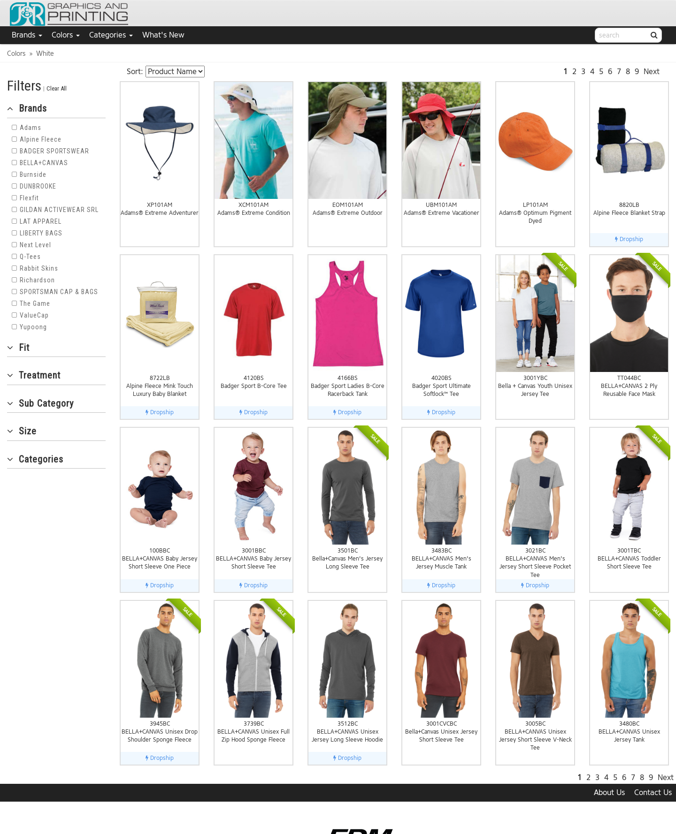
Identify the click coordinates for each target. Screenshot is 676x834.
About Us (609, 792)
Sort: (135, 71)
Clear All (56, 88)
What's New (163, 35)
